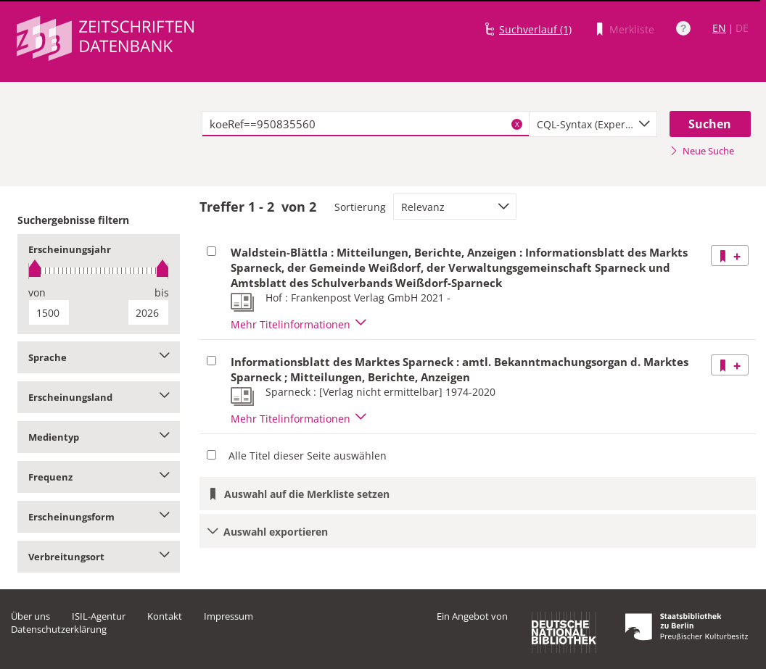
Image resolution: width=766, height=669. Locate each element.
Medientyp (98, 437)
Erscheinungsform (98, 516)
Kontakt (164, 616)
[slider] (98, 271)
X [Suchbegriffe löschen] (517, 124)
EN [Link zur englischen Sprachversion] (719, 28)
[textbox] (366, 124)
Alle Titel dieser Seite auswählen (307, 455)
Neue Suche (702, 150)
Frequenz (98, 476)
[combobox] (593, 124)
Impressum (228, 616)
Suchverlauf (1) (535, 29)
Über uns (30, 616)
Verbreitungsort (98, 556)
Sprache (98, 357)
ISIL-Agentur (98, 616)
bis (162, 292)
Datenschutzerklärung (59, 629)
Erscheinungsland (98, 397)
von (37, 292)
